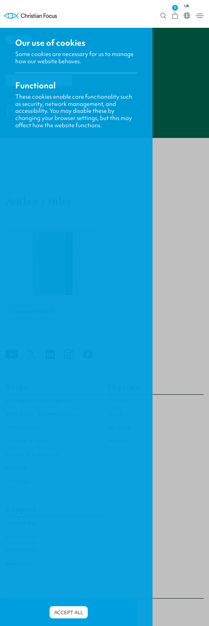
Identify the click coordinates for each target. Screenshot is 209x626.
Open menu (200, 16)
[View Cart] (175, 16)
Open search (163, 16)
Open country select (187, 16)
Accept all (68, 612)
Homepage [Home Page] (30, 16)
